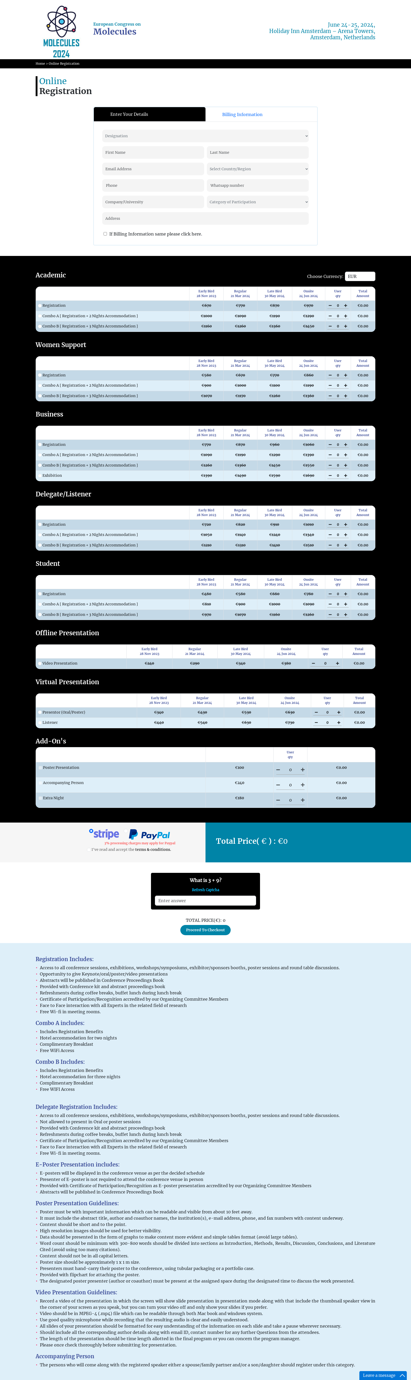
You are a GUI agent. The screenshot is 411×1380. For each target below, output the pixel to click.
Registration (52, 305)
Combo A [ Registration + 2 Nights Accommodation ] (88, 316)
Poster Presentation (59, 767)
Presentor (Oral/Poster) (61, 712)
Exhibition (50, 475)
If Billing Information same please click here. (153, 234)
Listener (48, 722)
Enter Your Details (129, 114)
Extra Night (51, 798)
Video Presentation (57, 663)
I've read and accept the (129, 849)
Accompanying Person (61, 782)
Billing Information (242, 114)
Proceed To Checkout (205, 930)
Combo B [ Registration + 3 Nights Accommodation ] (88, 326)
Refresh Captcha (205, 890)
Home (40, 63)
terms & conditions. (153, 849)
